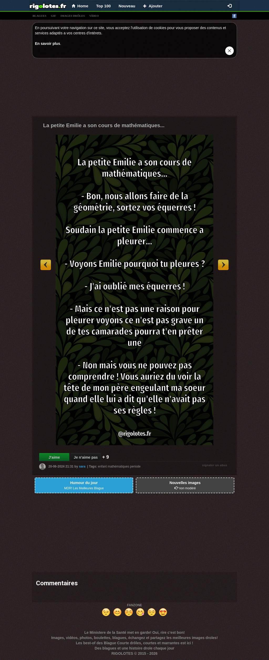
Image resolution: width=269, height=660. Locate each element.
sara (82, 466)
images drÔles (72, 15)
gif (53, 15)
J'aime (54, 457)
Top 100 (103, 6)
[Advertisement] (134, 88)
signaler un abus (214, 465)
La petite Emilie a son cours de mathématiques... (103, 125)
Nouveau (127, 6)
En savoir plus (47, 43)
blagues (39, 15)
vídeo (94, 15)
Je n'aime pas (86, 457)
